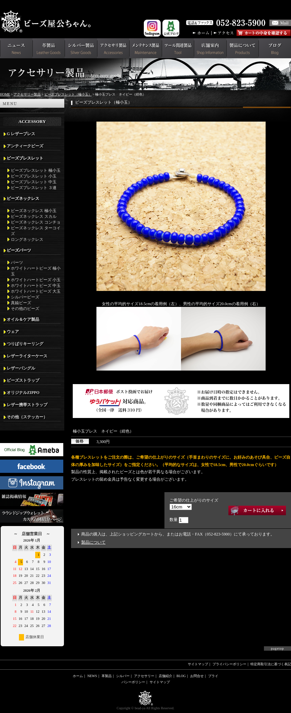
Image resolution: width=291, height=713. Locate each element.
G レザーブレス (21, 133)
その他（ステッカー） (27, 417)
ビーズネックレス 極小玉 (34, 210)
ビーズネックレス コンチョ (36, 222)
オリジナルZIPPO (23, 392)
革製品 (107, 676)
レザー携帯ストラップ (27, 404)
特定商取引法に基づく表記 (270, 664)
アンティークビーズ (25, 146)
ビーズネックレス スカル (34, 216)
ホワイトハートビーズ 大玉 (36, 291)
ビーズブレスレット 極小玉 (36, 170)
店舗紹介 (165, 676)
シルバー (123, 676)
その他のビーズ (25, 308)
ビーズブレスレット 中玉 (34, 182)
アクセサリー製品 (27, 94)
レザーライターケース (27, 356)
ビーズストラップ (23, 380)
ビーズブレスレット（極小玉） (68, 94)
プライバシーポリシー (229, 664)
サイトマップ (198, 664)
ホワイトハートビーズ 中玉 (36, 285)
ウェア (13, 331)
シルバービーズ (25, 297)
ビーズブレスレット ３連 (34, 187)
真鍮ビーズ (21, 302)
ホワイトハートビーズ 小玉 (36, 279)
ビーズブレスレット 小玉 (34, 176)
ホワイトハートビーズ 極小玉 (36, 271)
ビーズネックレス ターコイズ (36, 231)
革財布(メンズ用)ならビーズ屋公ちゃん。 (47, 21)
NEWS (92, 676)
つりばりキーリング (25, 343)
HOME (5, 94)
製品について (93, 542)
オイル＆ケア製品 (23, 319)
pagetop (277, 648)
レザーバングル (21, 368)
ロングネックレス (27, 239)
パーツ (17, 262)
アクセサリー (144, 676)
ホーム (78, 676)
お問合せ (197, 676)
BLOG (181, 676)
